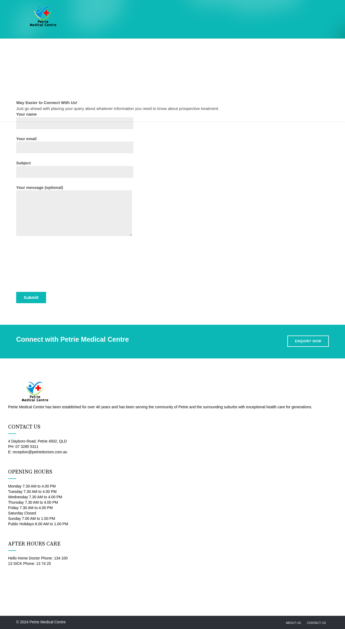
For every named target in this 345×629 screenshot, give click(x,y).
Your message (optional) (74, 210)
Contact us (316, 622)
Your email (74, 144)
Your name (74, 120)
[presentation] (57, 266)
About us (293, 622)
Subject (74, 169)
